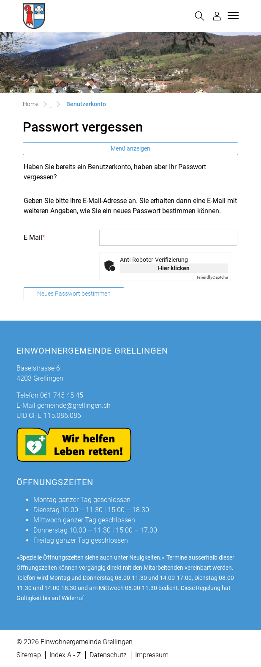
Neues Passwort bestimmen (74, 293)
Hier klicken (174, 268)
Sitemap (28, 655)
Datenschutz (108, 655)
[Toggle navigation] (232, 15)
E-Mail (34, 237)
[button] (199, 16)
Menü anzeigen (130, 148)
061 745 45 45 (61, 395)
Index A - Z (65, 655)
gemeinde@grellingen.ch (74, 405)
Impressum (152, 655)
